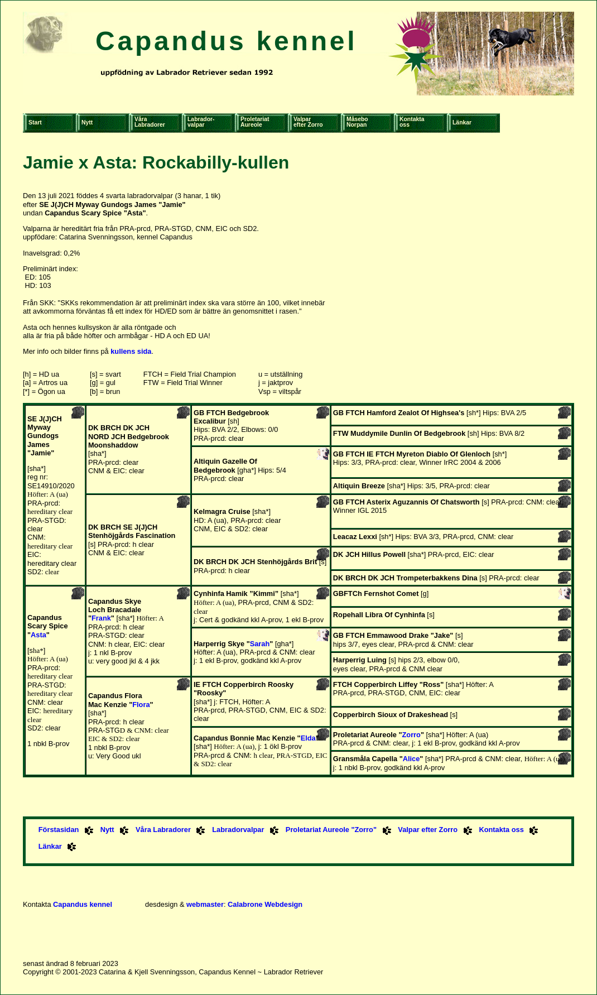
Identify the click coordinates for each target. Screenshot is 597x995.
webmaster (205, 904)
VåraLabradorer (149, 122)
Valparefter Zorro (308, 122)
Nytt (87, 122)
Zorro (411, 734)
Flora (141, 704)
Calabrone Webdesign (265, 904)
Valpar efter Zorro (428, 829)
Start (35, 122)
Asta (38, 635)
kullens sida (130, 351)
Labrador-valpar (201, 122)
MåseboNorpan (357, 122)
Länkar (461, 122)
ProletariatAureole (254, 122)
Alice (411, 758)
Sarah (260, 644)
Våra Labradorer (163, 829)
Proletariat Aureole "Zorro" (331, 829)
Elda (308, 738)
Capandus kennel (226, 41)
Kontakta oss (501, 829)
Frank (101, 618)
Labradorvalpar (238, 829)
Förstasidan (58, 829)
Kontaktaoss (411, 122)
